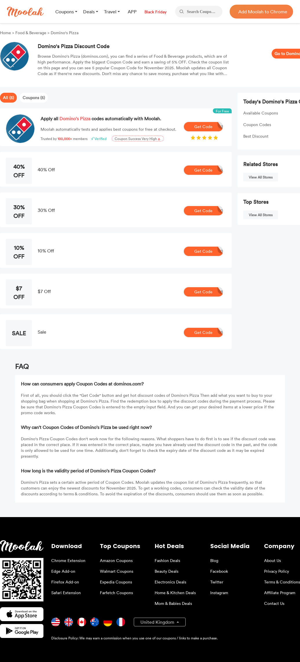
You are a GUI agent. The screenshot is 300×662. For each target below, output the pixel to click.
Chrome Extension (68, 560)
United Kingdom (157, 622)
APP (132, 11)
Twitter (216, 582)
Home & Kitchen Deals (175, 592)
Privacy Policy (276, 571)
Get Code (208, 127)
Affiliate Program (279, 592)
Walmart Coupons (116, 571)
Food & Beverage (30, 32)
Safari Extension (66, 592)
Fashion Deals (167, 560)
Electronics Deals (170, 582)
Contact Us (274, 603)
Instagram (219, 592)
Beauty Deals (166, 571)
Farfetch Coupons (116, 592)
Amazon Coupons (116, 560)
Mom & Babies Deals (173, 603)
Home (6, 32)
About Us (272, 560)
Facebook (219, 571)
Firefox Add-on (65, 582)
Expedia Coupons (116, 582)
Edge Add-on (63, 571)
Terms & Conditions (282, 582)
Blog (214, 560)
